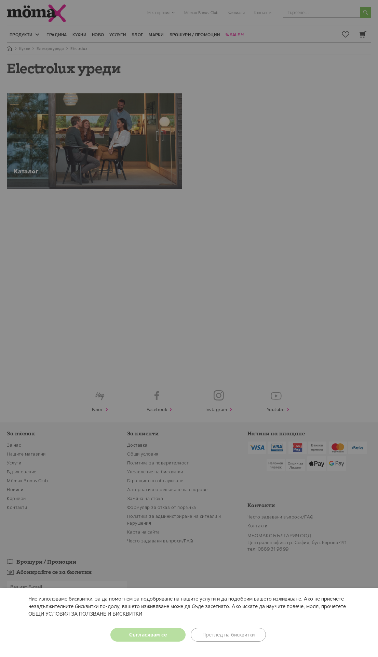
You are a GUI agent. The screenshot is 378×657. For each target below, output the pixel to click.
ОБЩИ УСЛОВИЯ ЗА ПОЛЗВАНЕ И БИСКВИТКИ (85, 613)
